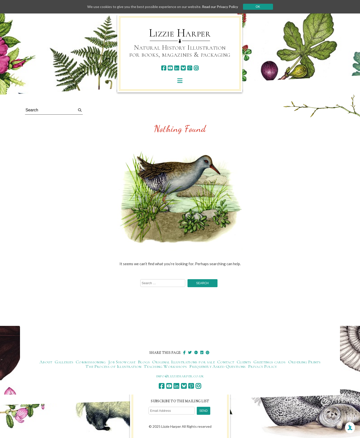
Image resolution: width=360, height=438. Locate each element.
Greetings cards (270, 362)
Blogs (144, 362)
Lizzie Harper (180, 33)
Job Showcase (121, 362)
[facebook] (163, 68)
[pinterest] (189, 68)
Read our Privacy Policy (220, 6)
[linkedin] (176, 68)
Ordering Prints (304, 362)
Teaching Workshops (165, 366)
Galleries (64, 362)
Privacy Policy (262, 366)
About (46, 362)
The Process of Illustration (113, 366)
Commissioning (91, 362)
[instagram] (196, 68)
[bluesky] (183, 68)
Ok (258, 6)
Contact (225, 362)
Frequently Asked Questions (217, 366)
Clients (244, 362)
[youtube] (170, 68)
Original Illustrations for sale (183, 362)
